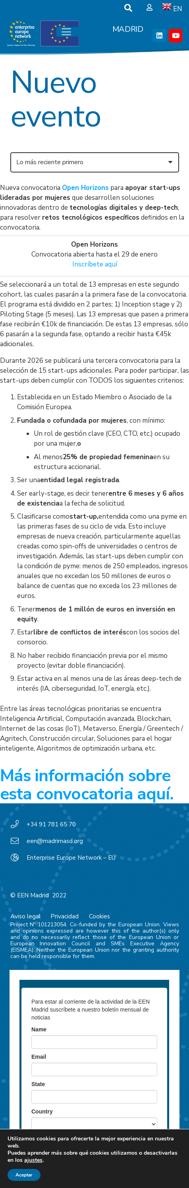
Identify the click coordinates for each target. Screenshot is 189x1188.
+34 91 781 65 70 (51, 824)
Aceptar (24, 1175)
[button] (128, 8)
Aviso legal (25, 916)
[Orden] (94, 162)
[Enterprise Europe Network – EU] (18, 858)
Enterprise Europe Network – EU (71, 858)
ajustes (33, 1160)
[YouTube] (175, 35)
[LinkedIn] (159, 35)
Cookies (99, 916)
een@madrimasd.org (55, 841)
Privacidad (64, 916)
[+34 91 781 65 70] (18, 824)
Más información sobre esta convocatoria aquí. (87, 785)
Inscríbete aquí (94, 264)
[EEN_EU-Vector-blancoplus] (43, 34)
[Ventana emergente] (149, 8)
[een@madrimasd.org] (18, 841)
